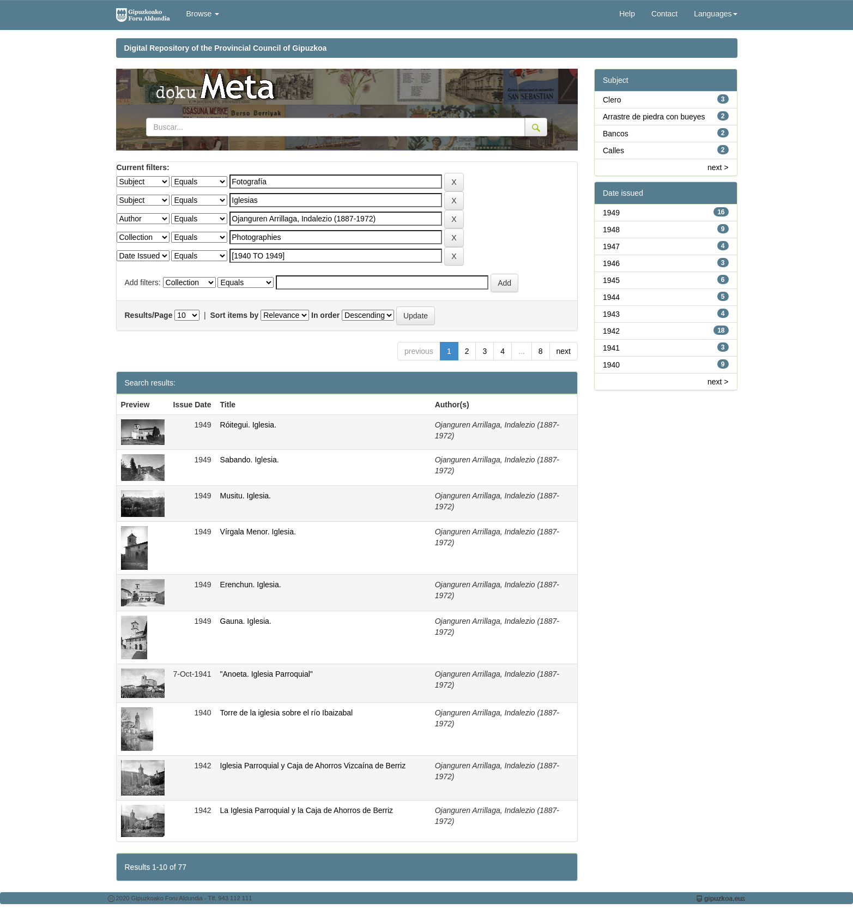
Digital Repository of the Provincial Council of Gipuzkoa (225, 48)
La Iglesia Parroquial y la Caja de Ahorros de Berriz (307, 810)
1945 (611, 280)
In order (325, 315)
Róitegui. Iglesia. (248, 424)
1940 (611, 364)
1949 (611, 212)
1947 (611, 246)
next (563, 351)
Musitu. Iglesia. (245, 495)
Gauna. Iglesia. (245, 621)
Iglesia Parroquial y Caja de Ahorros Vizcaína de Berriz (313, 765)
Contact (664, 13)
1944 (611, 297)
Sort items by (234, 315)
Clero (612, 99)
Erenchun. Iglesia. (250, 584)
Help (627, 13)
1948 (611, 229)
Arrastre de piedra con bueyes (654, 116)
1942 (611, 331)
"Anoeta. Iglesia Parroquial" (266, 674)
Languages (715, 13)
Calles (613, 150)
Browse (203, 13)
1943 (611, 314)
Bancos (615, 133)
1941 (611, 348)
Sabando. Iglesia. (249, 459)
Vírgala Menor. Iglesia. (258, 531)
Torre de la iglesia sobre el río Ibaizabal (286, 712)
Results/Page (149, 315)
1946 (611, 263)
